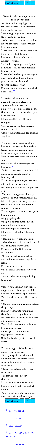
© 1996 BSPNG (20, 444)
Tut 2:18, (18, 433)
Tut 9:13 (18, 418)
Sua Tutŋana (11, 3)
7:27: (11, 433)
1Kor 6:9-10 (10, 436)
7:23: (11, 425)
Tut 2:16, (17, 410)
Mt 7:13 (30, 433)
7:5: (10, 410)
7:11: (11, 418)
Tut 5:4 (18, 425)
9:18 (24, 433)
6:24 (23, 410)
